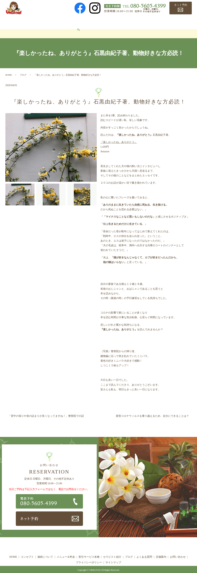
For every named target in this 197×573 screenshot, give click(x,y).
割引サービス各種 (97, 21)
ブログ (141, 21)
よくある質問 (158, 21)
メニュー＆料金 (70, 21)
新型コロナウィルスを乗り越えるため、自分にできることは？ (152, 410)
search (31, 28)
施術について (48, 21)
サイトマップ (113, 556)
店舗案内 (177, 21)
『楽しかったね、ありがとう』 (118, 136)
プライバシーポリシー (89, 556)
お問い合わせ (16, 28)
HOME (12, 21)
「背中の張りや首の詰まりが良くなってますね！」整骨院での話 (46, 410)
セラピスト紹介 (122, 21)
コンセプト (27, 21)
